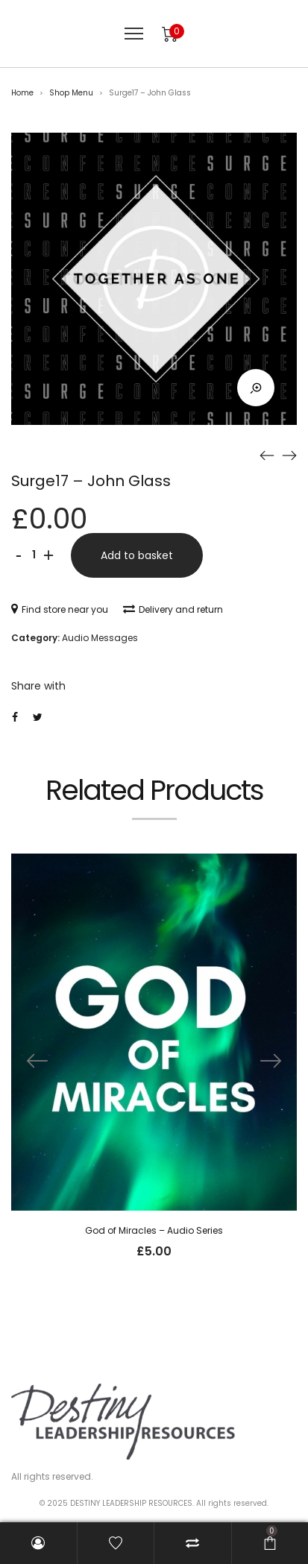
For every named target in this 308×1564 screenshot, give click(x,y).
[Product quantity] (33, 555)
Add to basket (137, 555)
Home (22, 92)
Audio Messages (100, 637)
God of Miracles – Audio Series (154, 1230)
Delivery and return (173, 609)
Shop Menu (71, 92)
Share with (38, 685)
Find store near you (59, 609)
